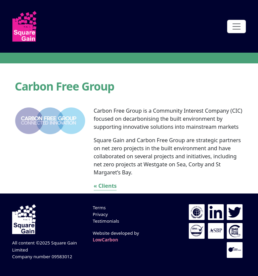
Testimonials (106, 221)
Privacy (100, 214)
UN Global (197, 212)
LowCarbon (105, 240)
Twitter (235, 212)
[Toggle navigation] (236, 26)
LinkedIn (216, 212)
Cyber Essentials (235, 250)
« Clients (105, 185)
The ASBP (216, 231)
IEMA (197, 231)
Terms (99, 208)
